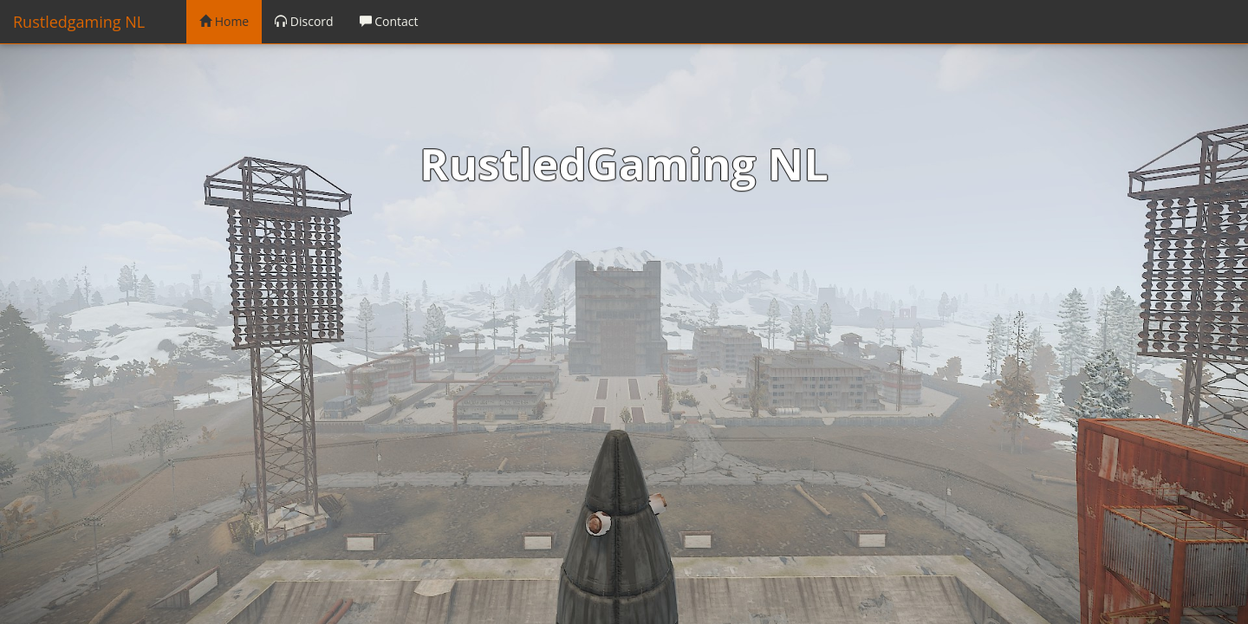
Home (224, 21)
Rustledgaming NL (79, 21)
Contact (389, 21)
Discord (304, 21)
